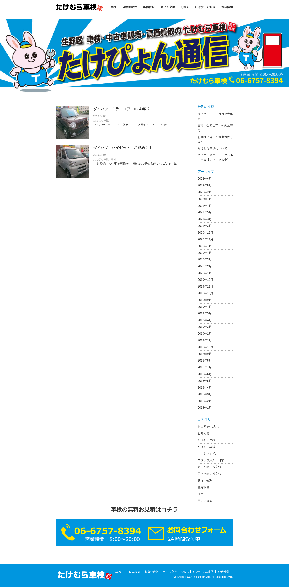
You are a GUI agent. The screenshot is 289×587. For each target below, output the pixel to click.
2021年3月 (205, 219)
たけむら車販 (101, 120)
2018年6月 (205, 374)
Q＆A (185, 7)
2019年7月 (205, 306)
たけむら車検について (212, 148)
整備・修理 (205, 480)
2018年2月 (205, 401)
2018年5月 (205, 380)
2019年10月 (205, 293)
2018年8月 (205, 360)
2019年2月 (205, 333)
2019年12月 (205, 279)
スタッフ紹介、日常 (211, 460)
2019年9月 (205, 300)
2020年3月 (205, 259)
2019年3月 (205, 326)
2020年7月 (205, 246)
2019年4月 (205, 320)
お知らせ (203, 433)
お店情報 (227, 7)
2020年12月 (205, 232)
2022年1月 (205, 198)
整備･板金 (151, 571)
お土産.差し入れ (208, 426)
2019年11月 (205, 286)
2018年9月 (205, 353)
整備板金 (149, 7)
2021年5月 (205, 212)
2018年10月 (205, 347)
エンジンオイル (208, 453)
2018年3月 (205, 394)
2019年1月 (205, 340)
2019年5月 (205, 313)
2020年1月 (205, 273)
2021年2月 (205, 225)
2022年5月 (205, 185)
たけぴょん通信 (205, 7)
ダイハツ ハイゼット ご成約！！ (122, 148)
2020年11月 (205, 239)
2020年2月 (205, 266)
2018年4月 (205, 387)
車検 (113, 7)
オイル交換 (168, 7)
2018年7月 (205, 367)
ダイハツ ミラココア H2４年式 (121, 109)
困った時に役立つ (209, 466)
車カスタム (205, 500)
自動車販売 (129, 7)
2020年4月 (205, 252)
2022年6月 (205, 178)
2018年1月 (205, 407)
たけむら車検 (206, 440)
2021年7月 (205, 205)
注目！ (115, 159)
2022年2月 (205, 192)
